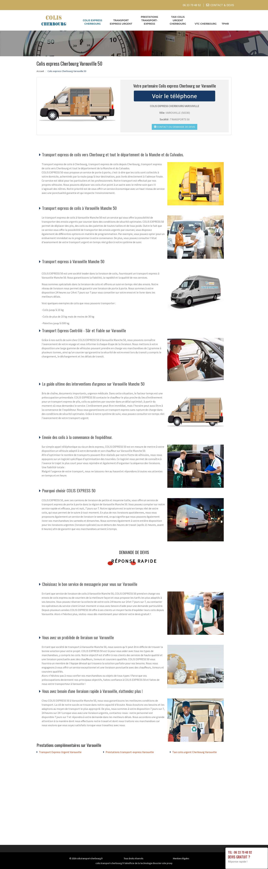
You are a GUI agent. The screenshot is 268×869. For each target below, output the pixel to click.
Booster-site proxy (162, 863)
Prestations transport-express (149, 20)
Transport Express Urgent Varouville (60, 752)
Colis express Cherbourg (92, 22)
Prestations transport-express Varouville (130, 752)
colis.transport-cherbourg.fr (90, 858)
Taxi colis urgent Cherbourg (178, 20)
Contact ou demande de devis (174, 126)
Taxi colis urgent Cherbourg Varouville (194, 752)
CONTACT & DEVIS (222, 5)
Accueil (40, 71)
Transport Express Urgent (121, 22)
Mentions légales (181, 858)
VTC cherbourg (206, 23)
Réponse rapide (134, 561)
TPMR (225, 23)
